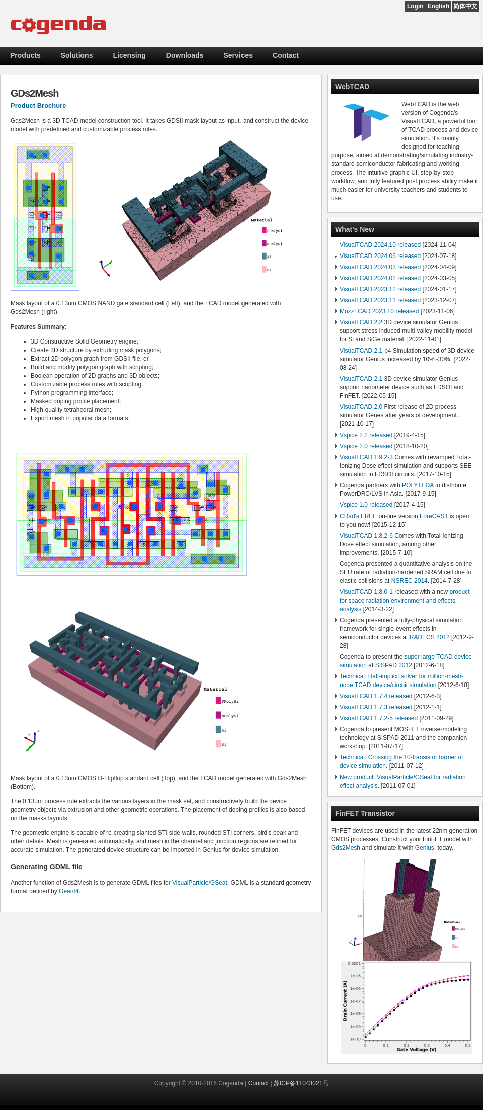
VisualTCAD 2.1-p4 (365, 350)
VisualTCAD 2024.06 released (380, 256)
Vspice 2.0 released (366, 446)
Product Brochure (38, 105)
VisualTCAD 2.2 (361, 322)
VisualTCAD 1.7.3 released (376, 707)
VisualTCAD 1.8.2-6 (366, 535)
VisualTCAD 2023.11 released (380, 300)
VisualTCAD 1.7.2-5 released (379, 718)
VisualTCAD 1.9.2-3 (366, 457)
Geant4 (68, 891)
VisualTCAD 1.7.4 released (376, 696)
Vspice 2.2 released (366, 435)
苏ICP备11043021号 (301, 1083)
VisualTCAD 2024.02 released (380, 278)
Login (415, 6)
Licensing (129, 55)
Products (25, 55)
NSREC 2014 (409, 580)
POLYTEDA (417, 485)
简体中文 (465, 6)
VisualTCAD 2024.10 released (380, 244)
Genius (424, 847)
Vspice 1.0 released (366, 504)
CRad (347, 516)
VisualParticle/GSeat (199, 882)
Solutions (77, 55)
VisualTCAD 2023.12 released (380, 289)
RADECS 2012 (430, 637)
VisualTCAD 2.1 (361, 378)
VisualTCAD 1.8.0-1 (366, 591)
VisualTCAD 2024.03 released (380, 267)
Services (238, 55)
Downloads (185, 55)
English (438, 6)
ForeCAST (434, 516)
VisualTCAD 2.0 (361, 406)
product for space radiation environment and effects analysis (405, 600)
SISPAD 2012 (393, 665)
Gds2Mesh (345, 847)
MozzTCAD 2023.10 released (379, 311)
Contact (286, 55)
